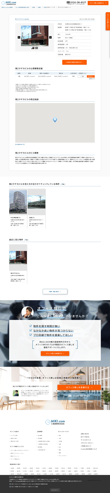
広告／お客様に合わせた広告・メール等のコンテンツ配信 (24, 486)
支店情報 (43, 441)
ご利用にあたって (90, 445)
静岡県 (56, 473)
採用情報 (43, 449)
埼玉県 (76, 470)
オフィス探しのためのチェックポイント (20, 452)
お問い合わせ (89, 434)
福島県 (50, 470)
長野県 (44, 473)
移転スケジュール (15, 458)
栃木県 (63, 470)
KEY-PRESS (89, 437)
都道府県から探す (14, 466)
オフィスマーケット (69, 434)
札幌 (66, 446)
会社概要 (43, 438)
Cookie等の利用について (23, 481)
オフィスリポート (69, 458)
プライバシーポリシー (91, 442)
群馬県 (69, 470)
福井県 (31, 473)
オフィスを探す (13, 434)
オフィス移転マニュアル (16, 449)
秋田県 (37, 470)
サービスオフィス (90, 440)
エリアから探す (14, 438)
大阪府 (88, 473)
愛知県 (63, 473)
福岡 (66, 455)
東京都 (88, 470)
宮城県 (31, 470)
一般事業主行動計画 (46, 446)
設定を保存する (55, 490)
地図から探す (14, 441)
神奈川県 (95, 470)
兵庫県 (95, 473)
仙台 (66, 449)
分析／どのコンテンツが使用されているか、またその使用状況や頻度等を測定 (29, 484)
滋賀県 (76, 473)
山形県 (44, 470)
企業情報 (42, 434)
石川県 (25, 473)
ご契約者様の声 (45, 452)
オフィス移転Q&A (15, 461)
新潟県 (12, 473)
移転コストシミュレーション (17, 455)
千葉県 (82, 470)
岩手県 (25, 470)
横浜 (66, 452)
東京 (66, 438)
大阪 (66, 441)
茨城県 (56, 470)
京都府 (82, 473)
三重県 (69, 473)
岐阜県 (50, 473)
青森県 (18, 470)
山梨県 (37, 473)
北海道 (12, 470)
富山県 (18, 473)
